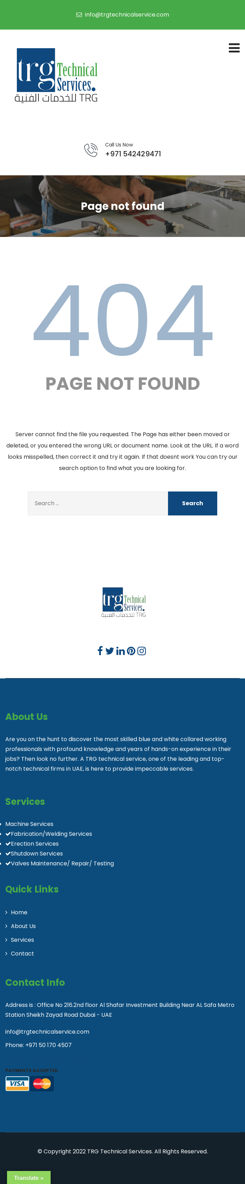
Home (19, 912)
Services (22, 940)
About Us (23, 926)
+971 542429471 (133, 150)
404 (122, 321)
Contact (22, 954)
